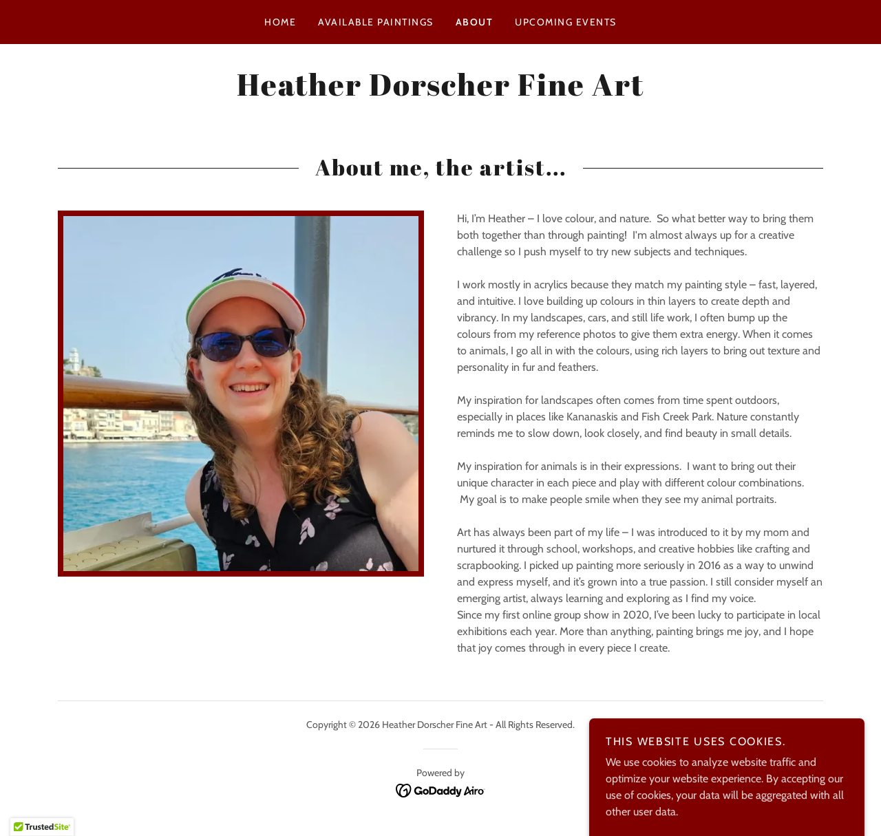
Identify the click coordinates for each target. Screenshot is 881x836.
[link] (440, 91)
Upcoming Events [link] (565, 22)
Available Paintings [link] (375, 22)
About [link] (474, 22)
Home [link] (280, 22)
